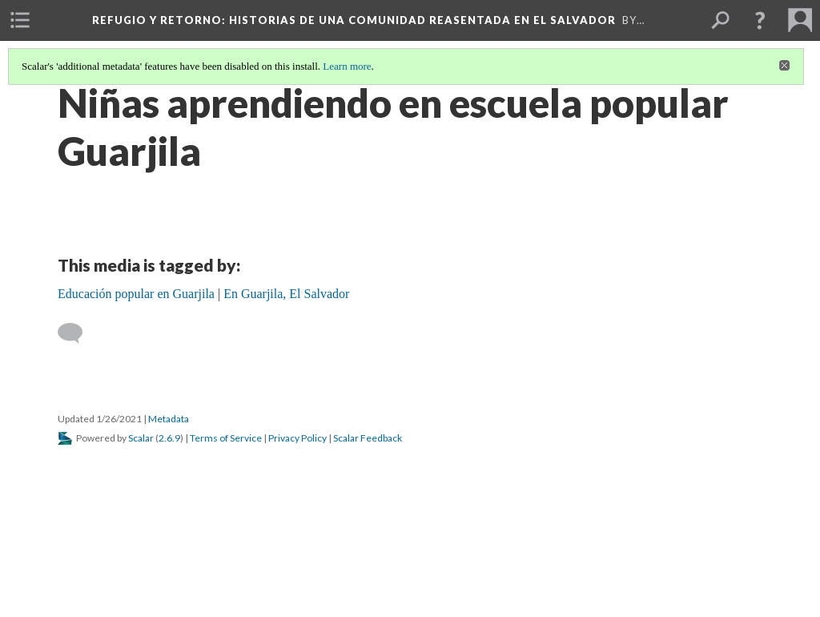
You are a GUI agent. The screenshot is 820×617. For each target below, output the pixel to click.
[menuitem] (20, 20)
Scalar (141, 438)
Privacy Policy (297, 438)
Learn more (347, 66)
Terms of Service (226, 438)
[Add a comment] (77, 333)
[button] (760, 20)
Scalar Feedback (367, 438)
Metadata (168, 419)
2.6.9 (169, 438)
